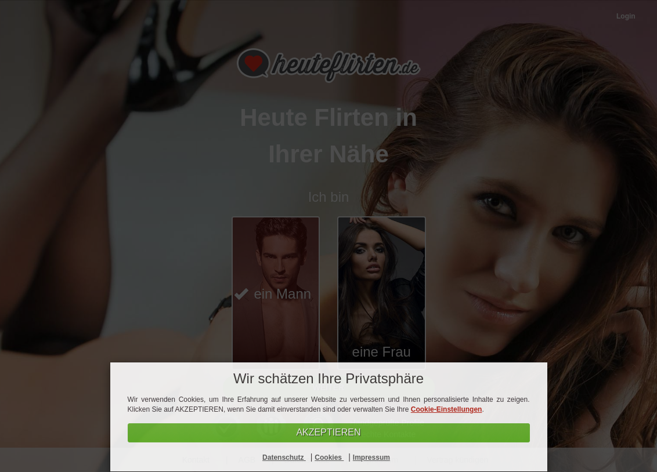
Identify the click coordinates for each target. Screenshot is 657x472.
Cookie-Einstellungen (446, 409)
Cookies (329, 457)
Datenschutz (284, 457)
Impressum (371, 457)
